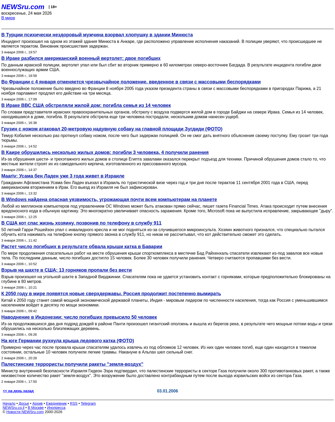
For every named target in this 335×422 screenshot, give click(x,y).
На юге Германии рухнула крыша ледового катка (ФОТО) (67, 340)
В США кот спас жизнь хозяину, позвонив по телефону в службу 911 (81, 223)
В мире (8, 18)
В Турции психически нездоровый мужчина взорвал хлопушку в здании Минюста (97, 34)
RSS (73, 403)
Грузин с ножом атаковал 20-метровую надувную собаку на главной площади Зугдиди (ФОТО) (111, 129)
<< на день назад (18, 391)
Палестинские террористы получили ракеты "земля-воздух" (72, 364)
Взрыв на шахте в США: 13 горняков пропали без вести (66, 270)
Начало (9, 403)
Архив (37, 403)
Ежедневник (56, 403)
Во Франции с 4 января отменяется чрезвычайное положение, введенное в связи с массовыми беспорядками (131, 81)
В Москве (36, 408)
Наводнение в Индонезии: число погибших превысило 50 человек (79, 317)
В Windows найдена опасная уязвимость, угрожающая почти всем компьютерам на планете (109, 199)
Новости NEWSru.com (25, 412)
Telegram (88, 403)
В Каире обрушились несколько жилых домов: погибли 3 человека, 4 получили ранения (105, 152)
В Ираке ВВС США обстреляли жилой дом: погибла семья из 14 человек (86, 105)
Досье (24, 403)
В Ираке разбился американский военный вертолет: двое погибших (80, 58)
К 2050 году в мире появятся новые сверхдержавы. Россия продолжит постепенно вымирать (111, 293)
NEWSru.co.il (13, 408)
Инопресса (56, 408)
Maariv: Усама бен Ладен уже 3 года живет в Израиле (63, 176)
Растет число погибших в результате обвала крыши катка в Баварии (81, 246)
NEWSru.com (22, 7)
